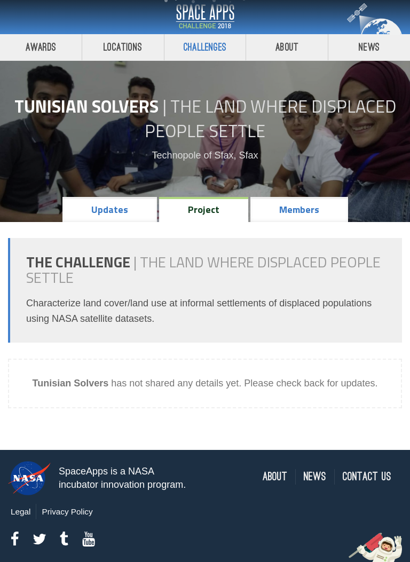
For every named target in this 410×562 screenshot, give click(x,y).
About (286, 47)
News (369, 47)
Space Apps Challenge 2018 (205, 17)
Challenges (205, 47)
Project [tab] (203, 209)
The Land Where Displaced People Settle (270, 118)
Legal (20, 511)
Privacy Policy (67, 511)
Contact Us (367, 477)
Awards (41, 47)
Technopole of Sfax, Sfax (205, 155)
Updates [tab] (109, 209)
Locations (123, 47)
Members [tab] (299, 209)
